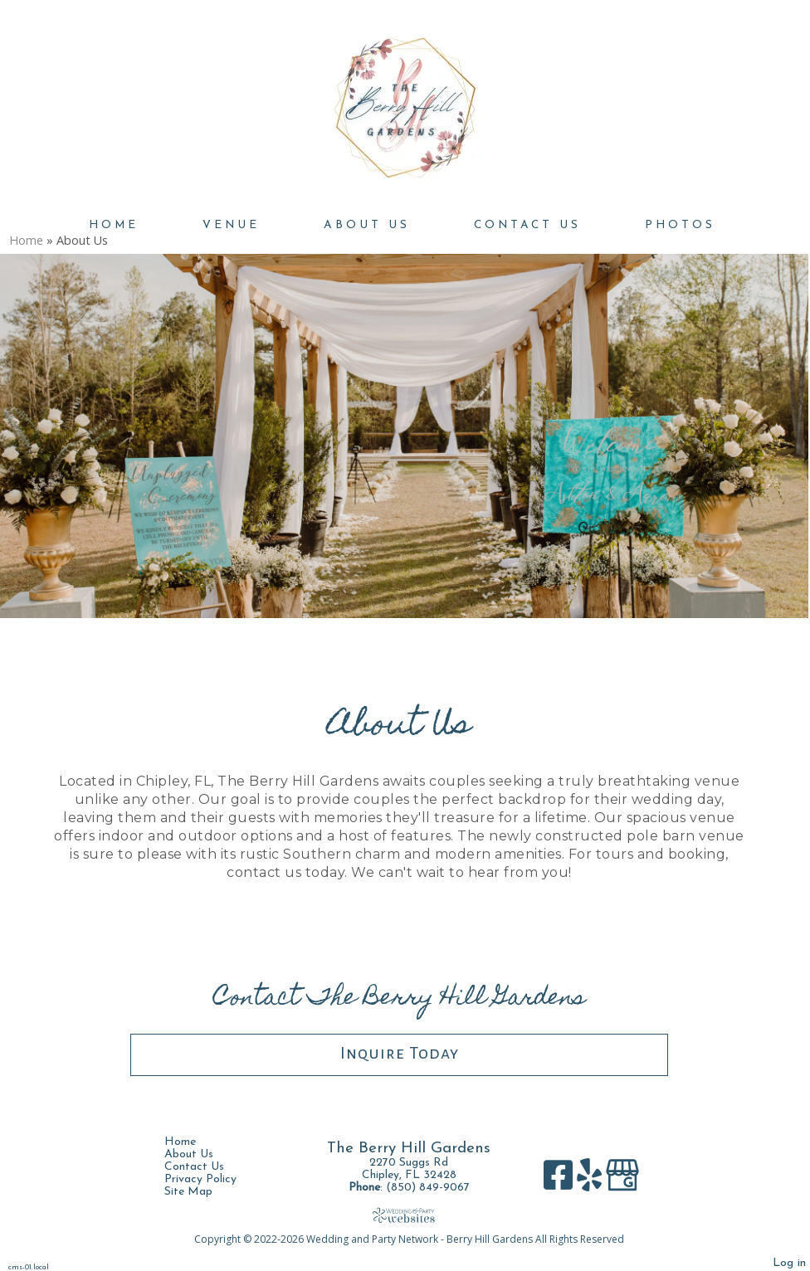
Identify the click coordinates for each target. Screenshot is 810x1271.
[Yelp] (591, 1181)
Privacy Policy (213, 1179)
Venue (231, 225)
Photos (680, 225)
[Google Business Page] (622, 1181)
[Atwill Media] (409, 1215)
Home (114, 225)
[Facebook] (560, 1181)
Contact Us (527, 225)
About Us (367, 225)
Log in (789, 1263)
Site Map (200, 1192)
